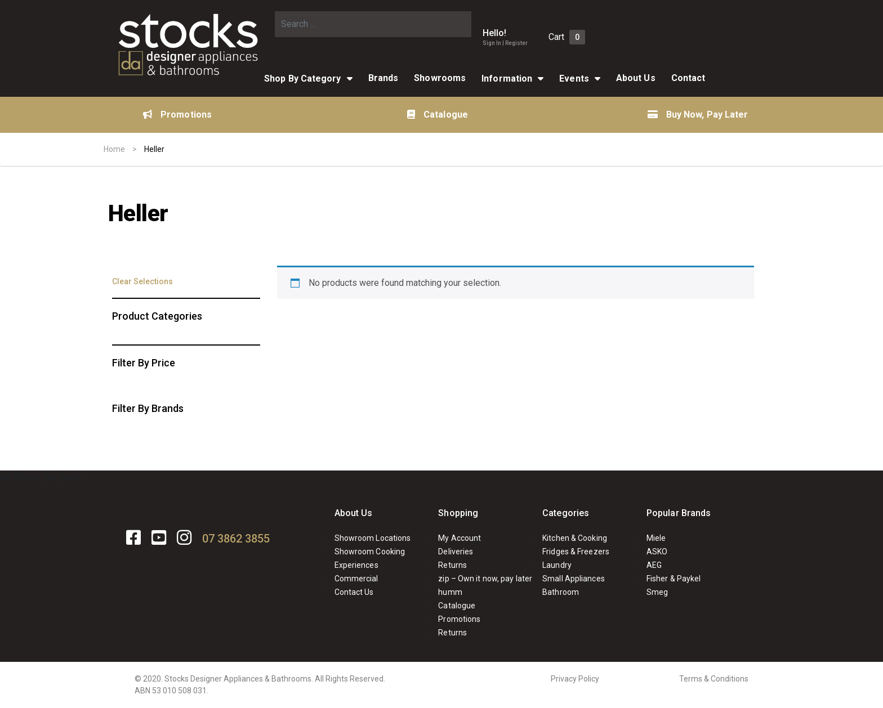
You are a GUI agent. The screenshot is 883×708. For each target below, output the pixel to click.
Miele (656, 538)
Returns (452, 565)
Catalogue (437, 114)
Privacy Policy (575, 678)
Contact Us (354, 592)
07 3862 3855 (236, 538)
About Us (635, 78)
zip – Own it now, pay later (485, 578)
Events (574, 78)
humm (450, 592)
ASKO (656, 551)
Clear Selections (142, 281)
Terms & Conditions (713, 678)
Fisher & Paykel (673, 578)
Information (506, 78)
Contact (688, 78)
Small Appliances (573, 578)
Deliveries (455, 551)
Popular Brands (678, 513)
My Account (459, 538)
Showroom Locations (373, 538)
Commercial (356, 578)
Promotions (177, 114)
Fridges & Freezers (575, 551)
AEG (654, 565)
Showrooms (440, 78)
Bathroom (560, 592)
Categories (565, 513)
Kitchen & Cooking (574, 538)
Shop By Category (302, 78)
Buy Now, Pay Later (698, 114)
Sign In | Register (505, 43)
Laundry (557, 565)
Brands (383, 78)
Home (114, 149)
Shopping (458, 513)
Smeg (657, 592)
